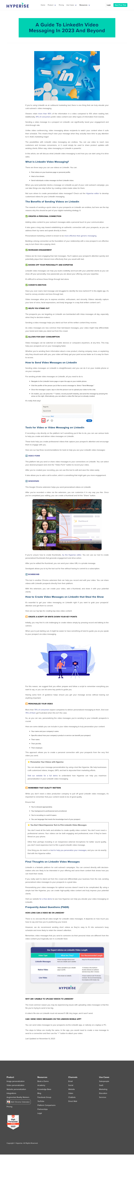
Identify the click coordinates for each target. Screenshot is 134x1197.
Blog (39, 1093)
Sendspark (33, 481)
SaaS (101, 1085)
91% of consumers (43, 117)
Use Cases (70, 5)
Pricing (9, 1106)
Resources (83, 5)
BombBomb (33, 574)
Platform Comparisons (46, 1105)
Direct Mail (72, 1101)
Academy (41, 1085)
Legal (39, 1113)
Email (70, 1081)
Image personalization (16, 1081)
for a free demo (45, 899)
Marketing (103, 1089)
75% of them (30, 713)
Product (50, 5)
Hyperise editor (92, 193)
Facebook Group (44, 1097)
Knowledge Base (44, 1089)
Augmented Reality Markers (18, 1097)
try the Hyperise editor (71, 555)
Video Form (34, 456)
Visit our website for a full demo (43, 775)
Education (103, 1093)
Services (102, 1097)
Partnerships (42, 1109)
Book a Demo (43, 1081)
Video (70, 1093)
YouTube (40, 1101)
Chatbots (71, 1097)
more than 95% (44, 113)
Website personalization (16, 1089)
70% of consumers (41, 710)
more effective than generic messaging (80, 236)
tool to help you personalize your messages (69, 850)
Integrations (11, 1093)
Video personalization (15, 1085)
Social (70, 1085)
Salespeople (104, 1081)
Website (71, 1089)
